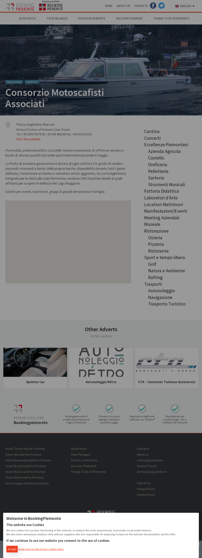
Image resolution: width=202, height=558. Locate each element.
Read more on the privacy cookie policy (41, 549)
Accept (12, 549)
